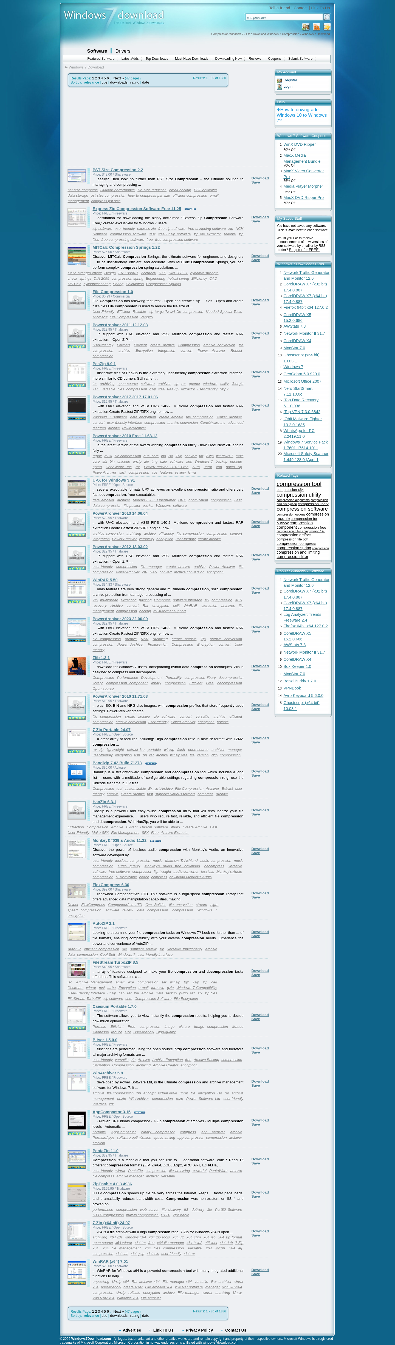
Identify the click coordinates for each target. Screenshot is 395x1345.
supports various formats (175, 794)
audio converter (186, 871)
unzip (137, 461)
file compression (199, 417)
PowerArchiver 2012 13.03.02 (120, 547)
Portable (99, 1027)
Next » (118, 78)
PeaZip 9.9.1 (104, 364)
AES (238, 600)
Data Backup (166, 993)
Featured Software (101, 59)
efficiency (166, 533)
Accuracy (148, 273)
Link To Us (320, 8)
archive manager (129, 1176)
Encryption (144, 350)
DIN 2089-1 (178, 273)
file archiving (179, 1171)
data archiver (103, 500)
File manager (189, 1292)
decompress (214, 866)
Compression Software (153, 999)
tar (95, 384)
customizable (135, 788)
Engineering (155, 278)
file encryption (181, 905)
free (149, 239)
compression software (128, 234)
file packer (132, 505)
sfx (104, 461)
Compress (162, 600)
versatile (108, 389)
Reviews (255, 59)
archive (124, 350)
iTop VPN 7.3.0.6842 (302, 412)
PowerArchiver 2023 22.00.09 (120, 619)
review (180, 472)
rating (134, 82)
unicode (123, 461)
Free (209, 683)
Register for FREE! (304, 250)
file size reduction (152, 190)
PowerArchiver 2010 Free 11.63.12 (125, 436)
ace (154, 472)
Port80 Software (228, 1209)
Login (288, 86)
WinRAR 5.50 (105, 580)
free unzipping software (207, 229)
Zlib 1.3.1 (101, 658)
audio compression (215, 860)
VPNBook (292, 688)
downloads (119, 82)
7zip (179, 456)
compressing (221, 600)
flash (181, 750)
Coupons (274, 59)
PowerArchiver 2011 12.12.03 (120, 325)
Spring (118, 284)
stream (201, 905)
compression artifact (294, 535)
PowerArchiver (134, 428)
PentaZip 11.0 (106, 1151)
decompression (229, 683)
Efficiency (199, 278)
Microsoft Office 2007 (302, 381)
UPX (182, 500)
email (120, 982)
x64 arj (235, 1248)
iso (170, 456)
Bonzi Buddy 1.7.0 (300, 681)
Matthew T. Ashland (181, 860)
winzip (169, 750)
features (166, 472)
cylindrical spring (97, 284)
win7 (122, 472)
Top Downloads (157, 59)
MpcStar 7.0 (294, 348)
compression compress (296, 543)
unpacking (101, 1282)
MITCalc (74, 284)
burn (196, 467)
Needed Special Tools (224, 312)
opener (195, 384)
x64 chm (194, 1237)
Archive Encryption (167, 1060)
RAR (153, 572)
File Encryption (186, 999)
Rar (145, 605)
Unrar (237, 1292)
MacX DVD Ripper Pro (304, 197)
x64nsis (152, 1254)
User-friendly (103, 345)
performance (103, 1209)
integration (101, 539)
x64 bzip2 (194, 1243)
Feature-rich (158, 644)
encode (236, 461)
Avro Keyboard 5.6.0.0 (304, 695)
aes (189, 461)
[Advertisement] (111, 126)
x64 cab (121, 1254)
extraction (209, 605)
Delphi (73, 905)
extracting (129, 600)
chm (128, 999)
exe (131, 982)
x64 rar (189, 1254)
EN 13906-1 (128, 273)
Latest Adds (130, 59)
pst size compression (108, 195)
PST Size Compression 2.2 (118, 170)
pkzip (183, 993)
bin (112, 461)
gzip (152, 389)
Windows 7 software (110, 417)
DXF (162, 273)
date (145, 82)
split (176, 605)
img (154, 461)
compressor (141, 871)
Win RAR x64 (104, 1298)
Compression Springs (163, 284)
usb (137, 755)
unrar (208, 467)
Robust (236, 350)
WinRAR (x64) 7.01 (110, 1261)
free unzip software (174, 234)
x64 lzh (116, 1237)
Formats (123, 345)
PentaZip (135, 1171)
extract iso (136, 750)
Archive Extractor (175, 833)
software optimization (134, 1137)
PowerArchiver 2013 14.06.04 (120, 513)
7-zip (210, 456)
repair (97, 456)
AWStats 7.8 (295, 326)
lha (163, 456)
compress (205, 794)
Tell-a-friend (279, 8)
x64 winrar (123, 1243)
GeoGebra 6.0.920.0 (302, 374)
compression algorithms (293, 500)
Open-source (103, 688)
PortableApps (104, 1137)
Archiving (160, 639)
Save (256, 182)
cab (219, 467)
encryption (164, 539)
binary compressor (157, 1132)
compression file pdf (292, 539)
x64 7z (178, 1237)
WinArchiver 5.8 (108, 1073)
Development (152, 678)
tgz (186, 982)
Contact (301, 8)
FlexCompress (93, 905)
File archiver (151, 1298)
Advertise (132, 1330)
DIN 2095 (101, 278)
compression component (126, 683)
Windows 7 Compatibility (196, 988)
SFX (145, 833)
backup (221, 461)
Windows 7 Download (86, 67)
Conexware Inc (119, 467)
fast (152, 234)
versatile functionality (184, 949)
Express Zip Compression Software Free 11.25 (137, 209)
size (128, 1032)
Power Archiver (211, 350)
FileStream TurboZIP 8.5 (115, 962)
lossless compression (132, 860)
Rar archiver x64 (146, 1282)
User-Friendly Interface (86, 993)
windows (210, 384)
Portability (173, 678)
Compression (189, 345)
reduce (116, 1032)
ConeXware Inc (212, 422)
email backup (180, 190)
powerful (199, 1171)
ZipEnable (181, 1215)
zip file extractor (207, 234)
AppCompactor (123, 1132)
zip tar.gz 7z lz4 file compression (176, 312)
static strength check (85, 273)
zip (230, 229)
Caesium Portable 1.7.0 (115, 1006)
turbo (111, 988)
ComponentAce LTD (125, 905)
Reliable (139, 312)
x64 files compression (164, 1248)
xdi (111, 1104)
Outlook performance (117, 190)
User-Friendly (104, 312)
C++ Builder (155, 905)
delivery (197, 1209)
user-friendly (125, 229)
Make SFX (100, 833)
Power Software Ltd (203, 1099)
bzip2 (224, 389)
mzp (179, 1099)
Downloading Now (228, 59)
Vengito (146, 317)
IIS (186, 1209)
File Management (125, 833)
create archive (162, 345)
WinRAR (191, 605)
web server (149, 1209)
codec (144, 877)
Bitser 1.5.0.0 (105, 1040)
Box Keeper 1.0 (297, 666)
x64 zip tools (159, 1237)
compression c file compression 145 (301, 531)
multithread (109, 600)
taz (192, 993)
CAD (213, 278)
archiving (107, 384)
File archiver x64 (158, 1287)
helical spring (178, 278)
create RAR (133, 1287)
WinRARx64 (232, 1287)
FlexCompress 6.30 (111, 885)
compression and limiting (298, 552)
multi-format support (169, 611)
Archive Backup (206, 1060)
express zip (146, 229)
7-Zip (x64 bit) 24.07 (111, 1223)
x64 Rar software (189, 1287)
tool (119, 788)
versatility (146, 539)
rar (183, 384)
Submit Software (300, 59)
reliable (230, 234)
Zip (95, 600)
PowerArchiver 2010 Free (166, 467)
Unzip (121, 1292)
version (202, 755)
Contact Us (235, 1330)
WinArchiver (139, 1099)
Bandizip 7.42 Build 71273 (117, 763)
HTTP (165, 1215)
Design (110, 273)
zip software (102, 229)
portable (154, 750)
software (147, 384)
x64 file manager (170, 1243)
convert (186, 350)
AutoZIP (74, 949)
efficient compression (190, 195)
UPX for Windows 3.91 (114, 480)
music (158, 860)
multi (108, 456)
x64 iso (210, 1237)
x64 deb (226, 1243)
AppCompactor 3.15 (112, 1112)
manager (235, 750)
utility (224, 384)
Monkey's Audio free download (172, 866)
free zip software (171, 229)
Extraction (76, 827)
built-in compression (142, 1215)
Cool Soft (107, 954)
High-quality (166, 1032)
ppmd (97, 467)
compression (103, 356)
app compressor (190, 1137)
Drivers (123, 51)
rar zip (98, 750)
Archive (117, 605)
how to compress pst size (149, 195)
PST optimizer (205, 190)
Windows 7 (204, 461)
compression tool (299, 483)
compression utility (299, 495)
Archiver (212, 788)
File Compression (124, 317)
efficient (236, 716)
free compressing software (122, 239)
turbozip (157, 988)
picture (184, 1027)
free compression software (176, 239)
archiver (164, 384)
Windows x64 (128, 1298)
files (121, 389)
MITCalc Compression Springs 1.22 (126, 247)
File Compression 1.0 (113, 292)
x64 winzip (215, 1248)
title (105, 82)
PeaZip (173, 389)
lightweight (115, 750)
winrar (91, 988)
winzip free (179, 755)
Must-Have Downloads (191, 59)
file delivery (171, 1209)
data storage (78, 195)
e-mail (143, 988)
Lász (238, 500)
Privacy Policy (199, 1330)
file (192, 755)
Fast (213, 827)
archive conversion (219, 345)
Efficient (123, 312)
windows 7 (224, 456)
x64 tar (140, 1243)
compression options (291, 514)
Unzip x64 (120, 1282)
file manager (151, 567)
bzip (163, 461)
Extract (227, 788)
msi (102, 988)
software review (119, 910)
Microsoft (100, 317)
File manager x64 (177, 1282)
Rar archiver (221, 1282)
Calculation (135, 284)
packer (148, 505)
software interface (187, 600)
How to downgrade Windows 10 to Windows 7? (302, 115)
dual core (151, 456)
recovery (100, 605)
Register (290, 80)
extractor (188, 389)
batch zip (234, 467)
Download (260, 178)
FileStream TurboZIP (84, 999)
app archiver (213, 1132)
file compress (103, 1176)
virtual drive (167, 1093)
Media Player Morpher (303, 186)
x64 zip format (230, 1237)
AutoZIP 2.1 (104, 923)
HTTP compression (108, 1215)
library (156, 683)
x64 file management (121, 1248)
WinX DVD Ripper (300, 144)
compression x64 (290, 490)
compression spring (127, 278)
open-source (127, 384)
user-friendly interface (124, 422)
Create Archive (133, 794)
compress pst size (106, 201)
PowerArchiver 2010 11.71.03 (120, 696)
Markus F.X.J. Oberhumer (154, 500)
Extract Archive (160, 788)
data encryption (143, 417)
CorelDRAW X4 (297, 341)
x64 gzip (137, 1254)
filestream (76, 988)
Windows (163, 505)
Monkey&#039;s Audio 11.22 (120, 840)
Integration (166, 350)
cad (214, 982)
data (71, 954)
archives (228, 605)
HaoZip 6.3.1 (104, 802)
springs (85, 278)
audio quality (129, 866)
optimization (198, 500)
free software (119, 871)
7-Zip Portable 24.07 (112, 730)
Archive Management (94, 982)
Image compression (211, 1027)
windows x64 (135, 1237)
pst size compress (83, 190)
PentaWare (218, 1171)
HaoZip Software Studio (160, 827)
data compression (107, 505)
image (169, 1027)
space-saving (164, 1137)
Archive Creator (165, 1065)
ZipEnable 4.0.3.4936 (112, 1184)
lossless (207, 871)
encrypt (149, 1093)
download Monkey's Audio (191, 877)
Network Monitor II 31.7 (304, 333)
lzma (192, 472)
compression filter (293, 556)
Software (97, 51)
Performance (127, 678)
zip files (211, 993)
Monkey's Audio (229, 871)
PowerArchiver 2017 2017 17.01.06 (125, 397)
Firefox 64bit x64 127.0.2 (306, 307)
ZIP (144, 572)
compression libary (200, 678)
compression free (312, 527)
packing (145, 600)
